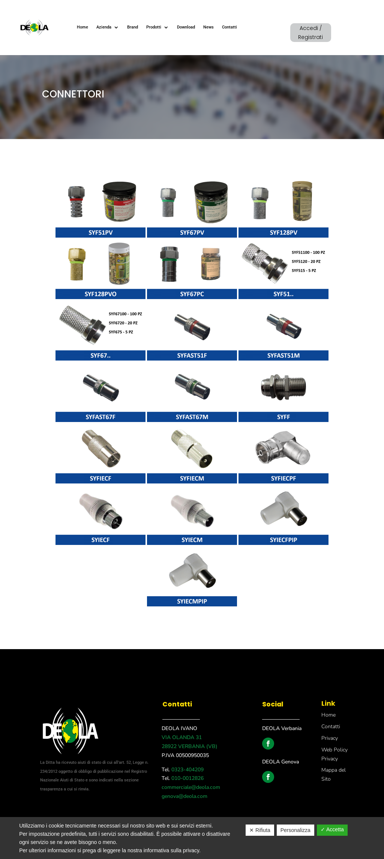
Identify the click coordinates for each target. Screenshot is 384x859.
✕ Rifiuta (259, 830)
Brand (132, 27)
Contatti (229, 27)
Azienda (103, 27)
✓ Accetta (332, 829)
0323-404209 (187, 769)
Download (186, 27)
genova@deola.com (184, 796)
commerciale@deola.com (191, 787)
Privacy (329, 738)
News (208, 27)
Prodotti (153, 27)
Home (82, 27)
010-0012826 (187, 778)
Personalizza (295, 830)
